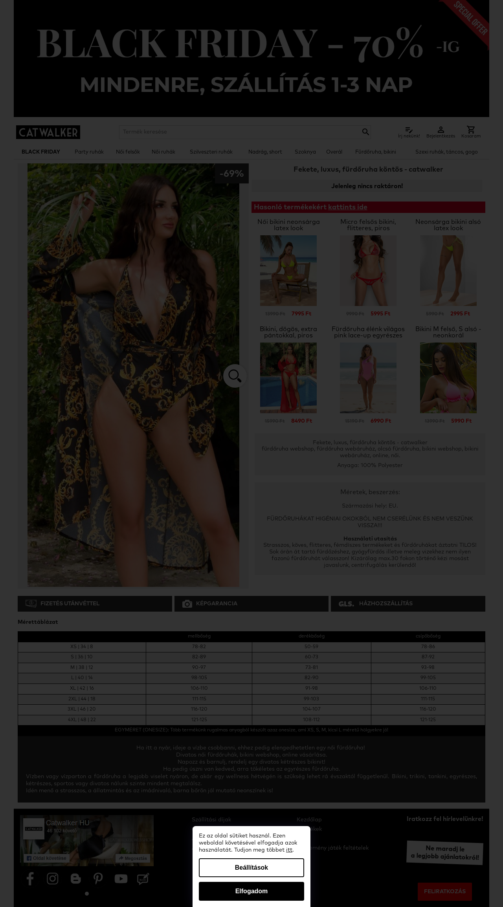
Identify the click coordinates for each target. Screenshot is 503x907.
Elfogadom (251, 891)
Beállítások (251, 867)
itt (289, 850)
